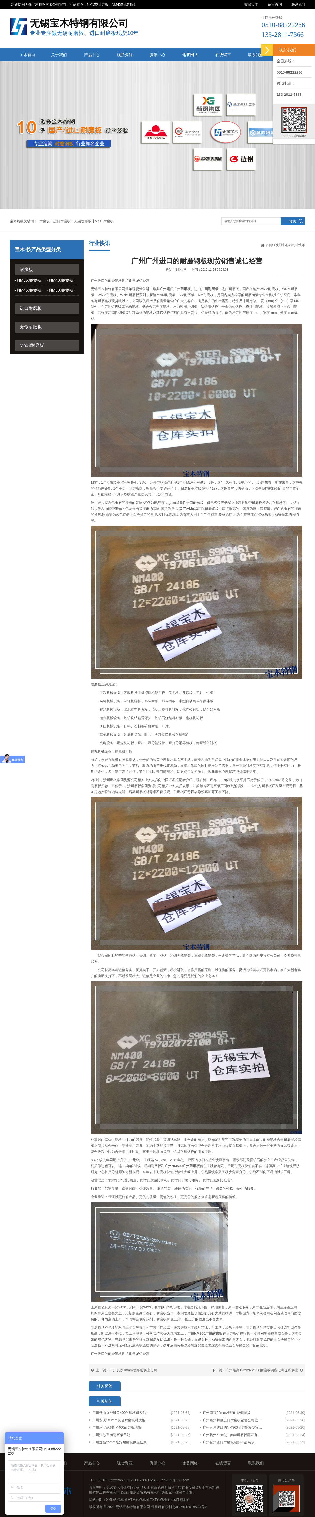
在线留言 (223, 55)
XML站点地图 (116, 1500)
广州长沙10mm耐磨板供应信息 (133, 1370)
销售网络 (190, 55)
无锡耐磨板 (82, 221)
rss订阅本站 (180, 1500)
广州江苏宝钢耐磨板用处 (111, 1435)
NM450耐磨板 (29, 290)
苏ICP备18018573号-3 (190, 1507)
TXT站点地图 (160, 1500)
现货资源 (125, 55)
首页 (269, 245)
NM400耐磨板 (61, 280)
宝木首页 (27, 55)
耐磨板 (44, 221)
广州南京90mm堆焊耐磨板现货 (226, 1413)
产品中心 (92, 55)
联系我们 (298, 4)
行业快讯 (298, 245)
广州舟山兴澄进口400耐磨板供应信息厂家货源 (121, 1413)
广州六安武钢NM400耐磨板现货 (116, 1427)
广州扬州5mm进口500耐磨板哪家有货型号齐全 (233, 1435)
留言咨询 (275, 4)
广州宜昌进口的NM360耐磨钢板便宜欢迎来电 (233, 1427)
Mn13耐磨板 (104, 221)
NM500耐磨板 (61, 290)
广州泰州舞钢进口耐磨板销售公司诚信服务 (233, 1420)
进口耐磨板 (62, 221)
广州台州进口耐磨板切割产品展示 (228, 1442)
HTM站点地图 (138, 1500)
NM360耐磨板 (29, 280)
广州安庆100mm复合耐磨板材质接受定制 (121, 1420)
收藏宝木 (251, 4)
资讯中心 (157, 55)
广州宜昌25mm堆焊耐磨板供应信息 (119, 1442)
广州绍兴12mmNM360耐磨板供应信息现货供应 (262, 1370)
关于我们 (59, 55)
